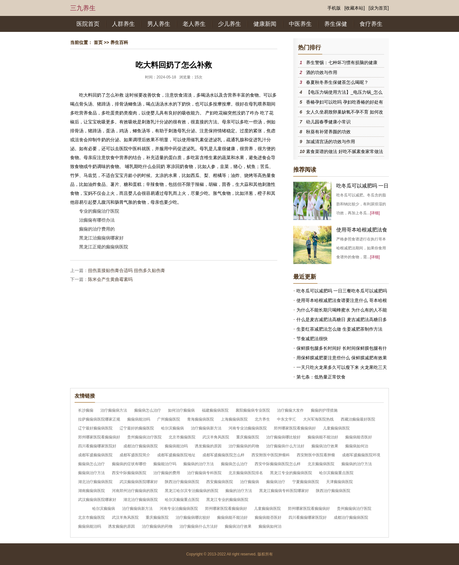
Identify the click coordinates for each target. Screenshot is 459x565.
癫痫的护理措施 (324, 410)
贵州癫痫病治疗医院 (144, 437)
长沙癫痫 (85, 410)
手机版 (334, 8)
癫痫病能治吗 (138, 419)
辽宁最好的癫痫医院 (137, 428)
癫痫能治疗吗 (164, 464)
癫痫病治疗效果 (324, 446)
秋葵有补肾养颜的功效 (328, 131)
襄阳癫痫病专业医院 (253, 410)
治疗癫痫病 (249, 482)
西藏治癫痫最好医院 (358, 419)
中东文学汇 (286, 419)
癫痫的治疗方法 (238, 490)
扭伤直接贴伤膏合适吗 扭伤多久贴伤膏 (126, 270)
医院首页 (87, 24)
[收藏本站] (355, 8)
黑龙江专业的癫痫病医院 (291, 473)
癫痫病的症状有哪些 (129, 464)
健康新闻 (264, 24)
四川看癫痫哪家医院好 (97, 446)
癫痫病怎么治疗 (147, 410)
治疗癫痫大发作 (290, 410)
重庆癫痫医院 (247, 437)
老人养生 (194, 24)
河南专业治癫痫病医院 (248, 428)
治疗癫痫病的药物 (244, 446)
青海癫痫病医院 (200, 419)
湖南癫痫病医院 (91, 490)
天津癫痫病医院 (339, 482)
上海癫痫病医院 (234, 419)
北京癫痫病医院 (321, 464)
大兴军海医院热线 (318, 419)
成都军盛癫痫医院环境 (361, 455)
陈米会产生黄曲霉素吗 (110, 279)
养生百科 (119, 42)
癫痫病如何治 (356, 446)
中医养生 (300, 24)
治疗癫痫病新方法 (206, 428)
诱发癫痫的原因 (208, 446)
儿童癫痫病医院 (336, 428)
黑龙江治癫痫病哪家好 (101, 237)
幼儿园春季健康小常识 (328, 121)
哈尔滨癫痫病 (172, 428)
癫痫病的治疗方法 (198, 464)
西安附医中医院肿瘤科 (270, 455)
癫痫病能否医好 (358, 437)
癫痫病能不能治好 (323, 437)
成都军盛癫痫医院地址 (176, 455)
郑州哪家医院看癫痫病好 (295, 428)
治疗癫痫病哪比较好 (283, 437)
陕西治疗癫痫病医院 (182, 482)
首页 (98, 42)
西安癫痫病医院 (219, 482)
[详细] (375, 213)
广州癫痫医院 (168, 419)
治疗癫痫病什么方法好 (285, 446)
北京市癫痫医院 (182, 437)
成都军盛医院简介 (135, 455)
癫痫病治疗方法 (91, 473)
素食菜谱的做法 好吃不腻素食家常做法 (344, 151)
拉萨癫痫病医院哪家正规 (99, 419)
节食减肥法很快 (312, 338)
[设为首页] (378, 8)
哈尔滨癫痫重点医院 (336, 473)
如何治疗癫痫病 (181, 410)
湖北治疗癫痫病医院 (95, 482)
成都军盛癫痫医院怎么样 (223, 455)
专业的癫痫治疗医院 (99, 211)
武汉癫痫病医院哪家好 (139, 482)
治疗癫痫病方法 (113, 410)
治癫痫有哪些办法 (97, 220)
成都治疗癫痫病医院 (140, 446)
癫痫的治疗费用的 (97, 228)
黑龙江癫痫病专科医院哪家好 (284, 490)
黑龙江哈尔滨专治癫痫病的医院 (191, 490)
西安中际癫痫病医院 (129, 473)
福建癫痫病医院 (215, 410)
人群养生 (123, 24)
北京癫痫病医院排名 (246, 473)
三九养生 (83, 7)
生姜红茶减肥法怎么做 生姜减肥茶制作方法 (339, 329)
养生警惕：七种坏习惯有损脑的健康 (341, 62)
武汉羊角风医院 (215, 437)
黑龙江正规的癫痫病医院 (103, 246)
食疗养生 (371, 24)
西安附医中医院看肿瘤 (316, 455)
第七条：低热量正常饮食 (321, 376)
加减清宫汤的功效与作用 (330, 141)
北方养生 (262, 419)
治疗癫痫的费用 (166, 473)
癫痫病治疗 (275, 482)
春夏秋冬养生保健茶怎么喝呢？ (337, 82)
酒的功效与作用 (321, 72)
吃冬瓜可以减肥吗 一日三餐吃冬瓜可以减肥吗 (341, 290)
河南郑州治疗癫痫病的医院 (135, 490)
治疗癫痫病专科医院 (204, 473)
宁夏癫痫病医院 (305, 482)
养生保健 (335, 24)
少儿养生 (229, 24)
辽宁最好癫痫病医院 (95, 428)
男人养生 (158, 24)
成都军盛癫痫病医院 (95, 455)
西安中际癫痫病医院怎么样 (278, 464)
